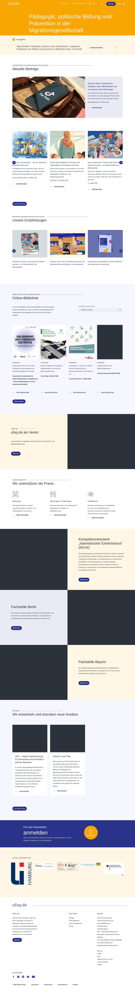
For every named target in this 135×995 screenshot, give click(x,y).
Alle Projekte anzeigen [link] (21, 811)
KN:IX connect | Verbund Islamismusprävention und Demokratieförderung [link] (105, 923)
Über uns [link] (16, 456)
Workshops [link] (16, 504)
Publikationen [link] (93, 504)
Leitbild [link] (99, 956)
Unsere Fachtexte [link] (102, 964)
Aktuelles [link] (64, 3)
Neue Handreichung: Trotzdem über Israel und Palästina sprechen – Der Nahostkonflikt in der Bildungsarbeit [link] (104, 165)
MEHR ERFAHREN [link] (96, 47)
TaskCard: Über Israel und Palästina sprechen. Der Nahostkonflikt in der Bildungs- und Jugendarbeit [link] (66, 267)
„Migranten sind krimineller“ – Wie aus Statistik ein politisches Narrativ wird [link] (29, 163)
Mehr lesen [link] (84, 582)
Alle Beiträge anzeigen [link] (21, 206)
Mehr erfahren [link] (23, 518)
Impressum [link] (35, 987)
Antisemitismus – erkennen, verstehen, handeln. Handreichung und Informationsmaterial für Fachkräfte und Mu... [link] (81, 372)
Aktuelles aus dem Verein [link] (105, 962)
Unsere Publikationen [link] (75, 926)
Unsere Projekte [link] (78, 3)
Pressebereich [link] (62, 987)
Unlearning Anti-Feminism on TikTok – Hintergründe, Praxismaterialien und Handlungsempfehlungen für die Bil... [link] (24, 371)
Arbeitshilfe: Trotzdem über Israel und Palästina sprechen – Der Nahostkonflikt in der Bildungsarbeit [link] (29, 267)
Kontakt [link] (99, 967)
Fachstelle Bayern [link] (102, 931)
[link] (15, 4)
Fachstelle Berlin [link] (102, 929)
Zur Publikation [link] (23, 395)
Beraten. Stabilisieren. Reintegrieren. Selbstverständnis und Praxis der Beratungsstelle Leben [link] (52, 371)
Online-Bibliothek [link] (74, 923)
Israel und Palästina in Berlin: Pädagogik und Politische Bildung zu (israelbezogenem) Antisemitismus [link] (109, 945)
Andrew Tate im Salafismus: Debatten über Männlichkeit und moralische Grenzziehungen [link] (102, 86)
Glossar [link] (71, 929)
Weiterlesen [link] (97, 107)
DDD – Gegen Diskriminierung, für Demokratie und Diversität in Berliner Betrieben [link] (29, 762)
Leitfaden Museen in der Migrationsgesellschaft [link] (104, 370)
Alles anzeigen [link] (19, 404)
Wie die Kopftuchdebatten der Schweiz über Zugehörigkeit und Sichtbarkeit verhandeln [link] (65, 165)
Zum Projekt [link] (24, 794)
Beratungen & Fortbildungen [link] (61, 504)
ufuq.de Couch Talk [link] (62, 759)
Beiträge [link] (71, 920)
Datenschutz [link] (48, 987)
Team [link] (98, 959)
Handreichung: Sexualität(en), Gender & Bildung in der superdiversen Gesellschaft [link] (105, 267)
